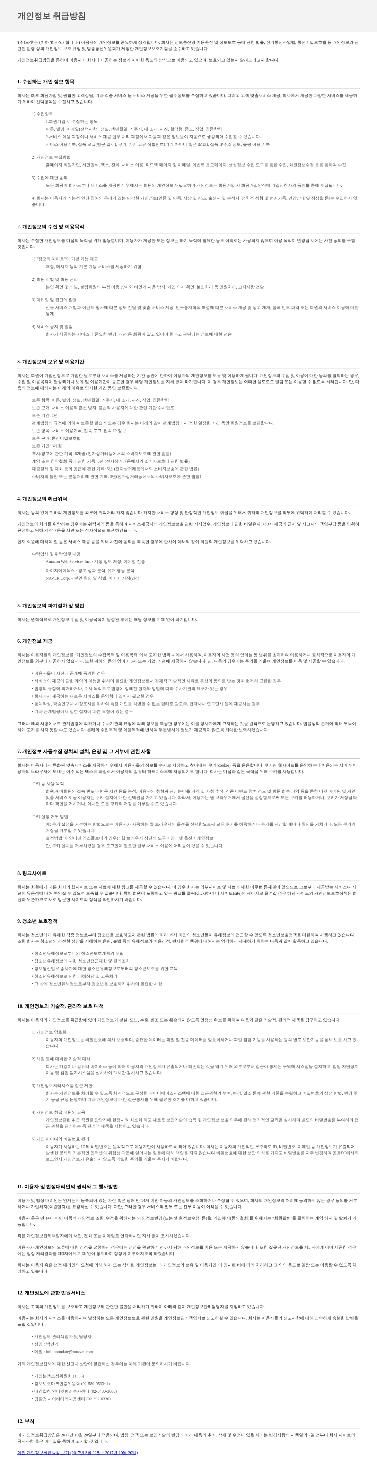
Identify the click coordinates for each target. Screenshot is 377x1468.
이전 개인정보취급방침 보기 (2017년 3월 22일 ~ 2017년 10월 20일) (77, 1452)
